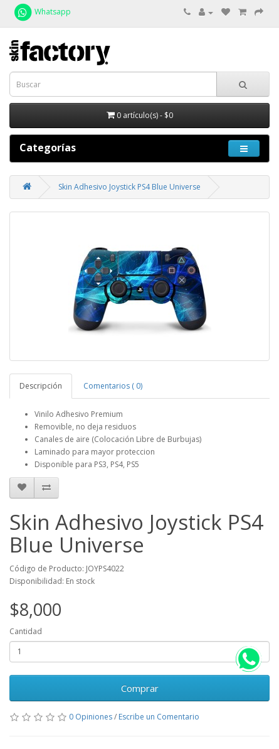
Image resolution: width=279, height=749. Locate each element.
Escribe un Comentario (158, 716)
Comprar (140, 688)
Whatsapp (42, 11)
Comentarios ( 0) (112, 385)
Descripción (40, 385)
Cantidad (25, 631)
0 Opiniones (90, 716)
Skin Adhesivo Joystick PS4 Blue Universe (129, 186)
